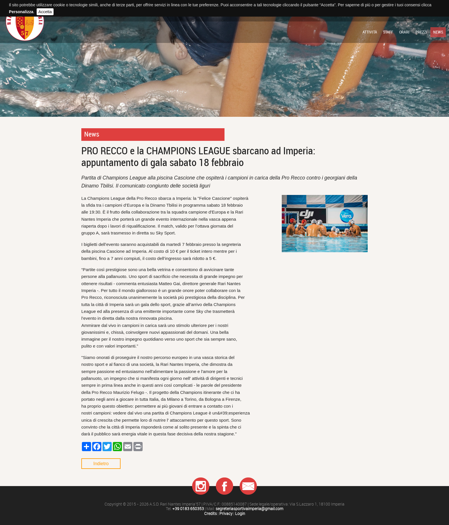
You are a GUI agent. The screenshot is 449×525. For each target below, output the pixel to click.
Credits (210, 513)
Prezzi (421, 32)
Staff (388, 32)
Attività (370, 32)
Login (240, 513)
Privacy (226, 513)
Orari (404, 32)
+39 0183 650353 (188, 508)
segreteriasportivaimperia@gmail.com (249, 508)
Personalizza (21, 11)
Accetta (45, 11)
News (438, 32)
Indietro (101, 463)
